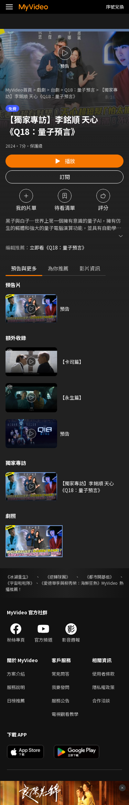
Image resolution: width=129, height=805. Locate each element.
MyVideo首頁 (19, 89)
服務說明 (16, 687)
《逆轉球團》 (57, 577)
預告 (64, 308)
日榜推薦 (16, 700)
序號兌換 (115, 6)
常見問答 (60, 673)
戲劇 (41, 89)
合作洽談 (101, 700)
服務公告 (60, 700)
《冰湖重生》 (18, 577)
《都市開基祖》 (99, 577)
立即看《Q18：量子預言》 (58, 247)
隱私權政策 (103, 687)
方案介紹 (16, 673)
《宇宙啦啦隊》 (20, 583)
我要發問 (60, 687)
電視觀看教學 (65, 714)
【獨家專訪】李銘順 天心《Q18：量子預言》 (87, 487)
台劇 (55, 89)
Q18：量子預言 (79, 89)
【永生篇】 (72, 397)
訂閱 (65, 176)
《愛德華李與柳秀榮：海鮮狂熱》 (70, 583)
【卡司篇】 (72, 361)
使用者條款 (103, 673)
